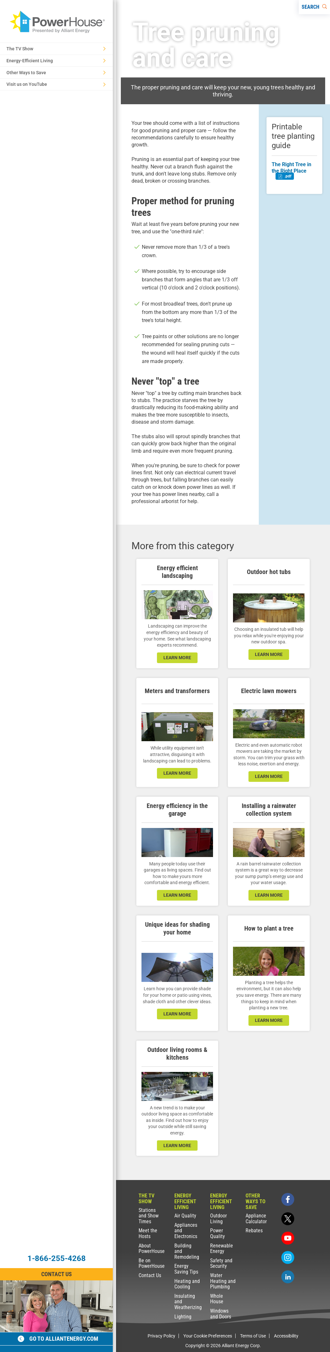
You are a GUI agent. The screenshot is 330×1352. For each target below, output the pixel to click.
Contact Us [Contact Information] (56, 1274)
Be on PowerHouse (152, 1263)
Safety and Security (221, 1263)
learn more (177, 657)
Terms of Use (253, 1335)
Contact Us (150, 1275)
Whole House (216, 1299)
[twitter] (287, 1218)
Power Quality (217, 1233)
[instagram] (287, 1257)
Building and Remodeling (186, 1251)
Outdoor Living (218, 1219)
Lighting (182, 1317)
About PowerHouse (152, 1249)
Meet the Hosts (148, 1233)
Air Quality (185, 1216)
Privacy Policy (161, 1335)
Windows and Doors (220, 1314)
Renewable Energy (221, 1249)
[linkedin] (287, 1276)
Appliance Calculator (256, 1219)
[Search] (314, 7)
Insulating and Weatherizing (187, 1301)
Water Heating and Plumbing (223, 1281)
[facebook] (287, 1199)
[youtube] (287, 1238)
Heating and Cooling (187, 1284)
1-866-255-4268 (56, 1258)
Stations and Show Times (149, 1216)
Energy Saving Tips (186, 1269)
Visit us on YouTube (56, 84)
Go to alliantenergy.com (58, 1338)
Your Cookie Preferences (207, 1335)
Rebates (254, 1230)
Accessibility (286, 1335)
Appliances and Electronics (185, 1230)
